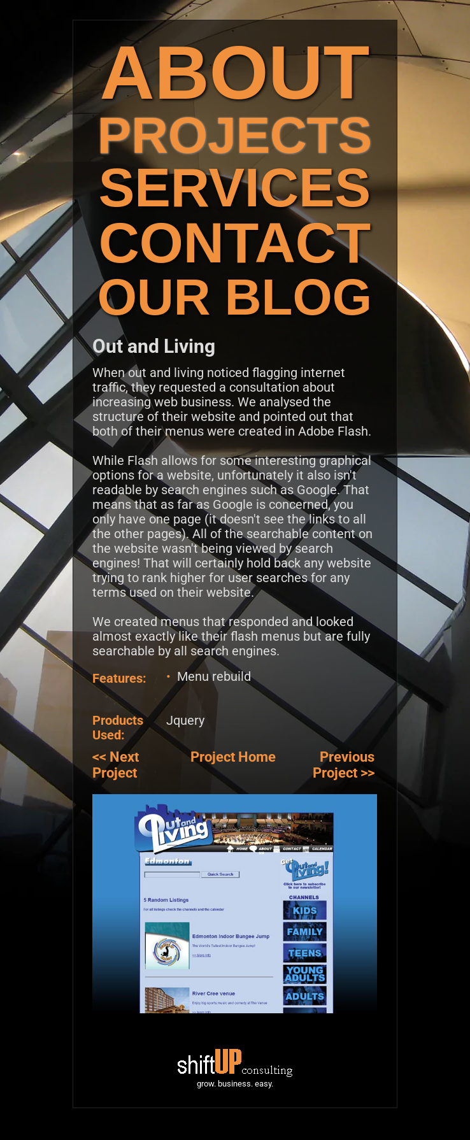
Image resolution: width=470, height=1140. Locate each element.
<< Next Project (115, 765)
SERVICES (235, 187)
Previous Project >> (343, 765)
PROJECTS (234, 135)
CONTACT (235, 242)
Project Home (233, 757)
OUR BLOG (234, 297)
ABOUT (235, 72)
